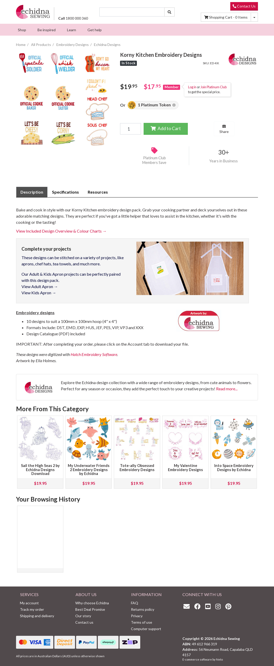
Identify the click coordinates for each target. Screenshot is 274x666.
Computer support (146, 629)
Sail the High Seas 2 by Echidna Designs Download (40, 469)
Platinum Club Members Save (154, 160)
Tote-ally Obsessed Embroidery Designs (137, 467)
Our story (83, 616)
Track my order (32, 609)
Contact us (84, 622)
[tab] (32, 192)
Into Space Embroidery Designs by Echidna (234, 467)
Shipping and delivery (37, 616)
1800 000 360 (73, 18)
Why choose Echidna (92, 603)
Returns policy (142, 609)
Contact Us (244, 6)
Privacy (137, 616)
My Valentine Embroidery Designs (185, 467)
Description (31, 191)
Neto (219, 659)
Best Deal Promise (90, 609)
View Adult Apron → (39, 286)
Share (224, 129)
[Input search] (132, 12)
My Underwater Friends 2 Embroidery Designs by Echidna (88, 469)
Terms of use (141, 622)
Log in (192, 87)
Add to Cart (166, 128)
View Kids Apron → (38, 292)
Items (226, 17)
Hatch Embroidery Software (94, 354)
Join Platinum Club (214, 87)
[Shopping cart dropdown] (254, 17)
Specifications (65, 191)
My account (29, 603)
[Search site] (169, 12)
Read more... (227, 388)
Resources (98, 191)
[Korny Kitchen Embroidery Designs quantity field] (130, 128)
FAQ (134, 603)
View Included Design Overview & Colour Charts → (61, 230)
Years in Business (223, 161)
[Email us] (187, 606)
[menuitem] (22, 30)
